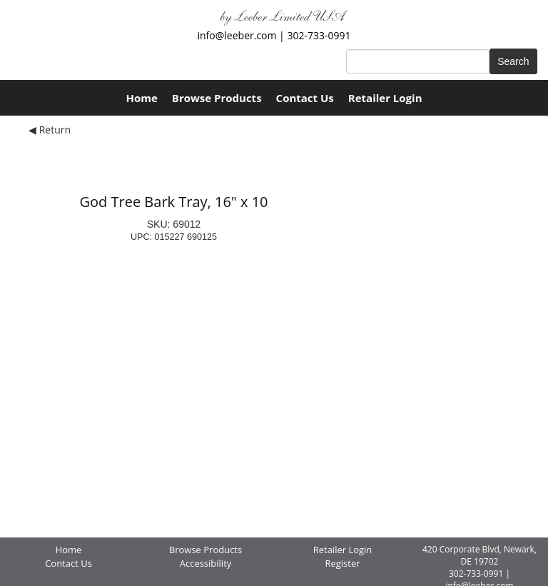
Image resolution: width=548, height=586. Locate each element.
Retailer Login (385, 98)
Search (513, 61)
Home (141, 98)
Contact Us (305, 98)
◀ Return (50, 129)
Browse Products (217, 98)
